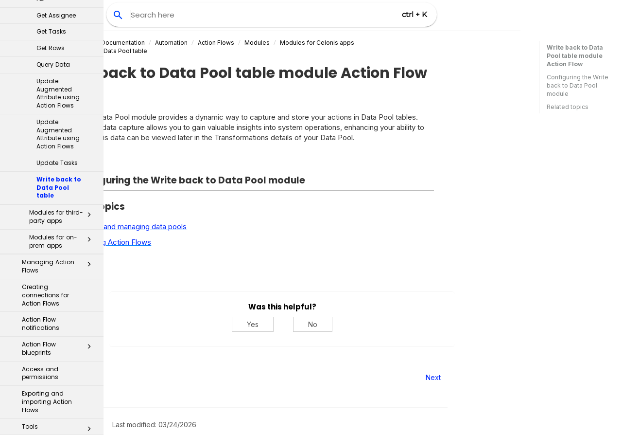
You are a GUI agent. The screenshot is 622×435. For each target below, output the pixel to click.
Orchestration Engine (56, 323)
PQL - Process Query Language (52, 384)
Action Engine (56, 339)
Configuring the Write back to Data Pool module (577, 85)
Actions (56, 306)
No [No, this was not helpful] (393, 324)
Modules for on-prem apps (63, 69)
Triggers (56, 290)
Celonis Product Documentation (180, 42)
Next (513, 377)
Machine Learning (52, 412)
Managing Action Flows (59, 94)
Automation (252, 42)
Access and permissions (40, 201)
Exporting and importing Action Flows (47, 230)
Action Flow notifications (40, 152)
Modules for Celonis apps (398, 42)
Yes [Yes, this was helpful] (333, 324)
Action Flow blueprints (59, 176)
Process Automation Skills (56, 357)
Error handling (59, 273)
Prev (130, 377)
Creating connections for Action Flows (45, 123)
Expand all (154, 160)
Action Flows (296, 42)
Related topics (567, 106)
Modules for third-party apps (63, 44)
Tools (59, 257)
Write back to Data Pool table (186, 50)
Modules (337, 42)
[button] (89, 45)
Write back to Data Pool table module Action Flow (575, 56)
